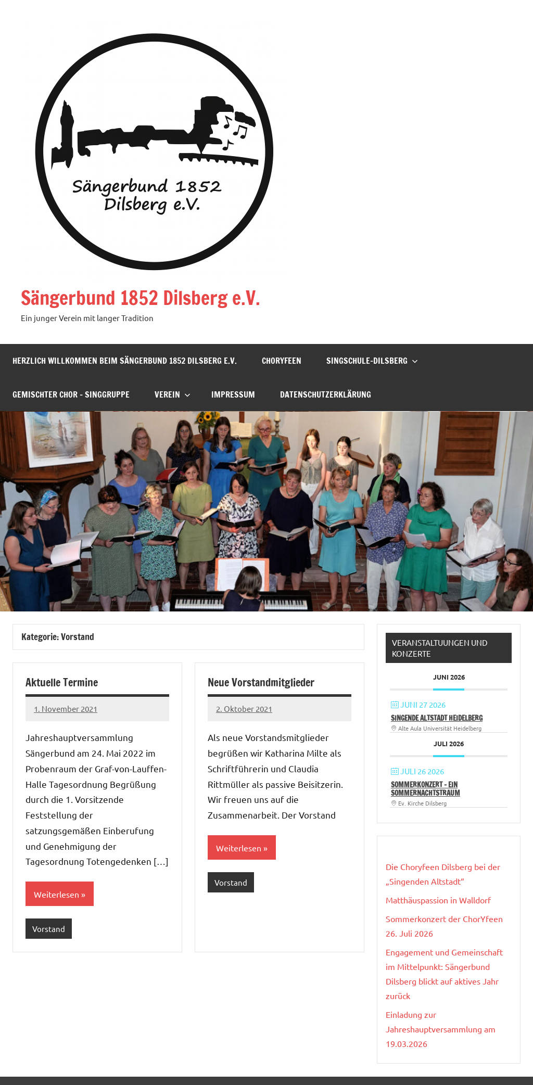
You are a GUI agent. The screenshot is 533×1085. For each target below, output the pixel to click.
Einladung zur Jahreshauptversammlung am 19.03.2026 (441, 1029)
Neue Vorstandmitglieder (261, 682)
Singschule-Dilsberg (372, 360)
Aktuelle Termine (62, 682)
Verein (173, 394)
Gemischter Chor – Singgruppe (71, 394)
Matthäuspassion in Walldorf (438, 900)
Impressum (233, 394)
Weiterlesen (56, 894)
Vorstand (48, 929)
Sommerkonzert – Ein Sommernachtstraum (425, 789)
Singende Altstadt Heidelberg (437, 718)
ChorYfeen (281, 360)
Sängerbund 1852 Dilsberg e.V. (140, 298)
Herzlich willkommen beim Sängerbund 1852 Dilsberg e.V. (124, 360)
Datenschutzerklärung (325, 394)
